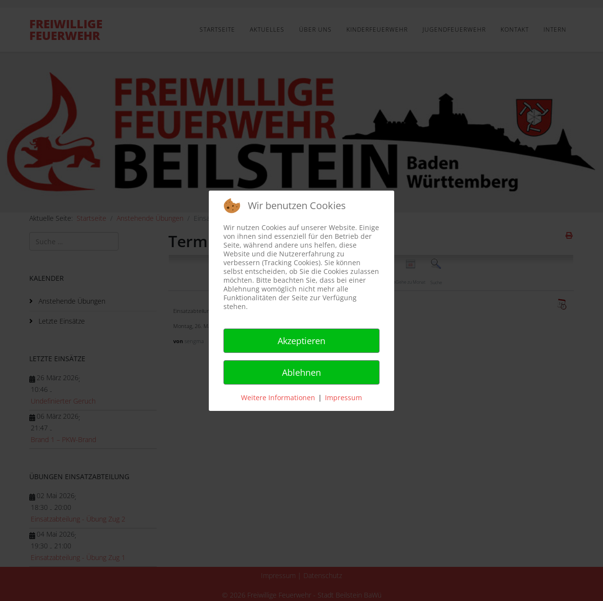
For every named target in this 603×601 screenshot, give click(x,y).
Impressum (343, 397)
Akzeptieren (301, 341)
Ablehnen (301, 372)
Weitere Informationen (278, 397)
